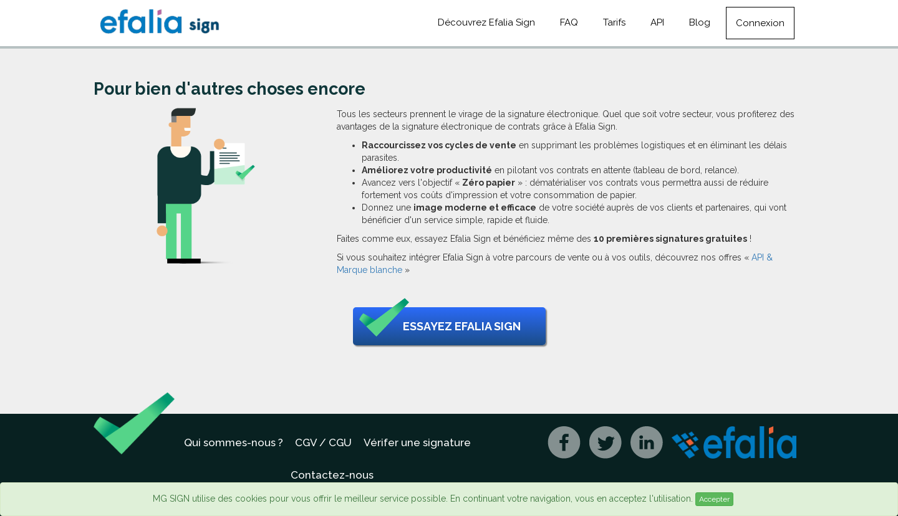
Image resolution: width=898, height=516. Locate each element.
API (657, 22)
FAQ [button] (569, 22)
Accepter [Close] (714, 499)
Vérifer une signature (417, 442)
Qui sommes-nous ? (233, 442)
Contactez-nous (332, 475)
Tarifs (614, 22)
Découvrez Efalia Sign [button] (486, 22)
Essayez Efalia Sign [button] (440, 326)
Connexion (760, 23)
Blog (699, 22)
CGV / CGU (323, 442)
